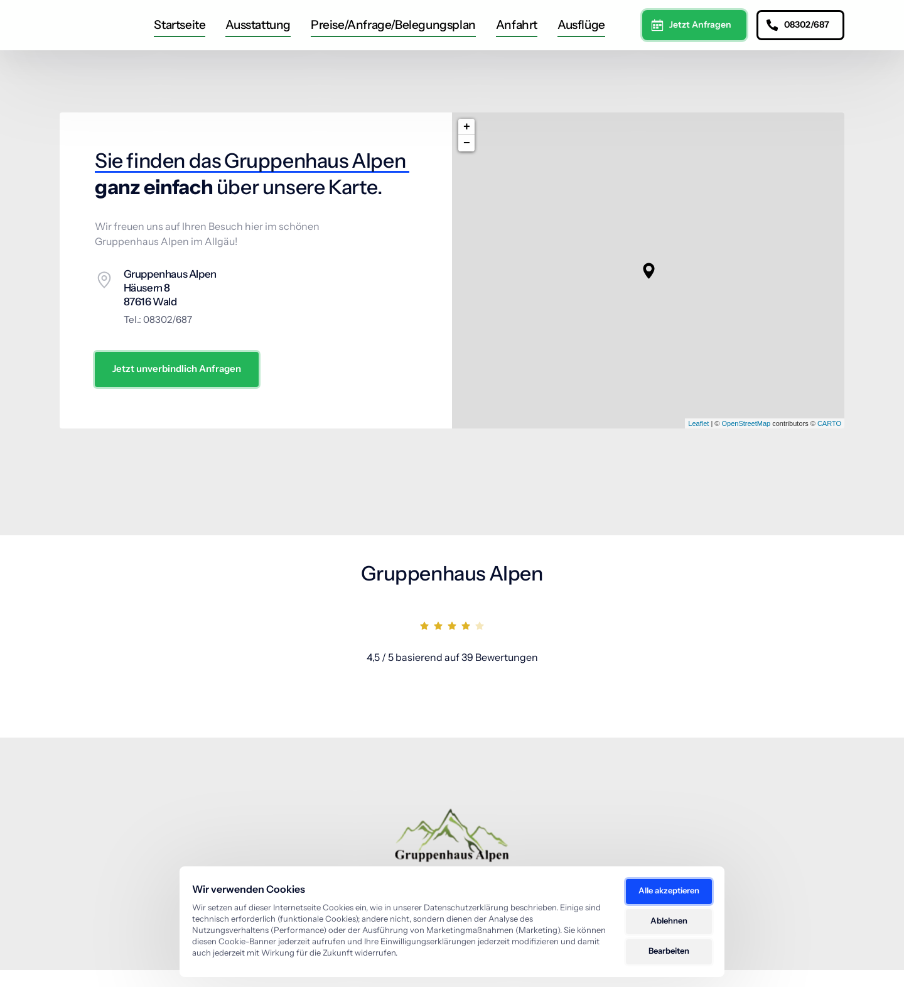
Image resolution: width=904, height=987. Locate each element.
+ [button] (466, 144)
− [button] (466, 160)
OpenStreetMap (745, 440)
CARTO (829, 440)
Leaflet (698, 440)
